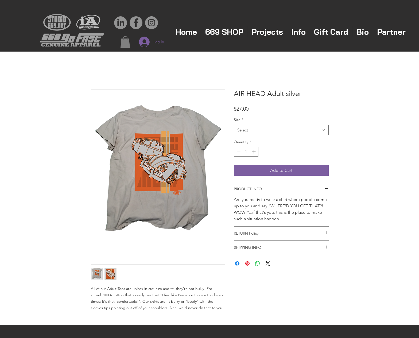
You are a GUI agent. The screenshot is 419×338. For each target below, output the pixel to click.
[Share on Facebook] (237, 263)
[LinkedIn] (120, 22)
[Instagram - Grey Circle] (151, 22)
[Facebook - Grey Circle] (136, 22)
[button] (125, 42)
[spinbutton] (246, 151)
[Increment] (254, 151)
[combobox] (281, 130)
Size (238, 119)
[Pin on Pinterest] (247, 263)
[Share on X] (268, 263)
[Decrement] (238, 151)
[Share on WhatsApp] (257, 263)
